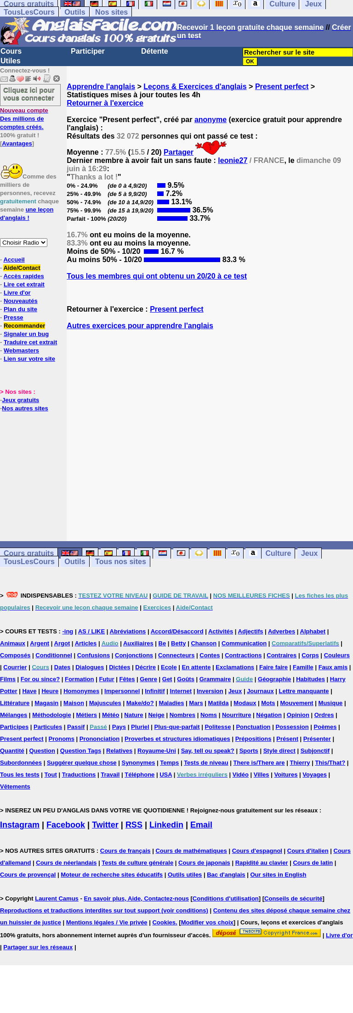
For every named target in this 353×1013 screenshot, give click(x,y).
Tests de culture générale (137, 862)
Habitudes (310, 679)
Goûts (185, 679)
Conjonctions (134, 655)
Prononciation (100, 738)
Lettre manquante (304, 691)
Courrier (15, 667)
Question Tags (80, 750)
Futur (106, 679)
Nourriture (236, 714)
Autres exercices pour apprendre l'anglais (140, 326)
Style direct (279, 750)
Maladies (171, 703)
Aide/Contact (21, 267)
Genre (148, 679)
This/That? (330, 762)
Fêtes (127, 679)
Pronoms (61, 738)
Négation (269, 714)
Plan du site (20, 309)
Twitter (105, 824)
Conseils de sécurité (293, 898)
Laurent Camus (57, 898)
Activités (220, 631)
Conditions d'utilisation (226, 898)
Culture (278, 553)
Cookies (164, 922)
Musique (331, 703)
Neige (156, 714)
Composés (15, 655)
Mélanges (13, 714)
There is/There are (259, 762)
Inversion (210, 691)
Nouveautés (21, 300)
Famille (303, 667)
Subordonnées (21, 762)
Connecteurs (176, 655)
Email (201, 824)
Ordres (324, 714)
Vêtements (15, 786)
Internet (181, 691)
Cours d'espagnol (257, 850)
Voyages (314, 774)
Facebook (65, 824)
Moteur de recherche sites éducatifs (112, 874)
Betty (178, 643)
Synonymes (138, 762)
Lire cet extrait (24, 284)
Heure (49, 691)
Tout (51, 774)
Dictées (119, 667)
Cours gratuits (29, 553)
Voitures (285, 774)
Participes (14, 726)
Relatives (119, 750)
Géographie (274, 679)
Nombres (182, 714)
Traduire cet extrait (30, 342)
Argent (39, 643)
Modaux (244, 703)
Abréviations (128, 631)
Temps (169, 762)
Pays (119, 726)
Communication (244, 643)
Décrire (145, 667)
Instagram (20, 824)
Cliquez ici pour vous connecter (29, 93)
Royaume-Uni (156, 750)
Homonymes (81, 691)
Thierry (300, 762)
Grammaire (215, 679)
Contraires (281, 655)
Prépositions (253, 738)
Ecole (169, 667)
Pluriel (140, 726)
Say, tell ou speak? (207, 750)
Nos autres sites (25, 408)
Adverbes (281, 631)
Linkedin (166, 824)
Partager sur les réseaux (38, 947)
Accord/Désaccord (177, 631)
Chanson (203, 643)
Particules (48, 726)
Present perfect (282, 86)
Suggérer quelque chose (82, 762)
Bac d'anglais (226, 874)
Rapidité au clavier (261, 862)
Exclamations (235, 667)
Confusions (93, 655)
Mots (268, 703)
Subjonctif (315, 750)
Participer (88, 51)
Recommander (24, 325)
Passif (76, 726)
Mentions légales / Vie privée (107, 922)
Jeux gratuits (20, 400)
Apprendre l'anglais (101, 86)
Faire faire (273, 667)
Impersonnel (122, 691)
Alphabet (313, 631)
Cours (11, 51)
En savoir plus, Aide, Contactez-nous (136, 898)
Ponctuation (253, 726)
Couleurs (337, 655)
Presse (13, 317)
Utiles (10, 61)
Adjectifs (250, 631)
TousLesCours (29, 12)
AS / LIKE (91, 631)
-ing (67, 631)
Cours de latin (313, 862)
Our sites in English (278, 874)
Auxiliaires (138, 643)
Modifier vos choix (207, 922)
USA (165, 774)
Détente (154, 51)
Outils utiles (185, 874)
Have (29, 691)
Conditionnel (53, 655)
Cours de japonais (204, 862)
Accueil (13, 259)
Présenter (317, 738)
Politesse (218, 726)
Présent (287, 738)
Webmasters (21, 350)
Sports (248, 750)
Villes (261, 774)
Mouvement (296, 703)
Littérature (14, 703)
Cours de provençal (28, 874)
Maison (73, 703)
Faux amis (333, 667)
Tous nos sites (120, 561)
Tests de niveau (206, 762)
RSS (133, 824)
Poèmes (325, 726)
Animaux (12, 643)
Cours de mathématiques (191, 850)
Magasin (46, 703)
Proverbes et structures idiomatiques (177, 738)
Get (167, 679)
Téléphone (139, 774)
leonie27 (232, 160)
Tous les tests (20, 774)
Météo (111, 714)
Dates (62, 667)
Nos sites (111, 12)
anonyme (210, 119)
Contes (209, 655)
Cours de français (125, 850)
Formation (79, 679)
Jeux (309, 553)
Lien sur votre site (29, 358)
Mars (196, 703)
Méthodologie (51, 714)
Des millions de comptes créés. (24, 118)
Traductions (79, 774)
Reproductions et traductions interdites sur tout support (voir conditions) (104, 910)
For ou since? (40, 679)
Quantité (12, 750)
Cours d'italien (308, 850)
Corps (310, 655)
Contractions (243, 655)
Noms (208, 714)
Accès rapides (23, 276)
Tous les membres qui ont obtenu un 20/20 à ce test (157, 276)
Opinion (298, 714)
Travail (110, 774)
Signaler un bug (26, 333)
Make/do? (140, 703)
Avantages (17, 143)
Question (42, 750)
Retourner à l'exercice (105, 103)
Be (162, 643)
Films (8, 679)
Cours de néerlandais (66, 862)
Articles (86, 643)
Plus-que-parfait (177, 726)
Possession (291, 726)
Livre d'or (17, 292)
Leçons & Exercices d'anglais (194, 86)
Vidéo (241, 774)
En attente (196, 667)
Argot (62, 643)
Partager (179, 152)
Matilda (218, 703)
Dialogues (89, 667)
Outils (74, 12)
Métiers (86, 714)
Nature (133, 714)
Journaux (260, 691)
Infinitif (155, 691)
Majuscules (105, 703)
